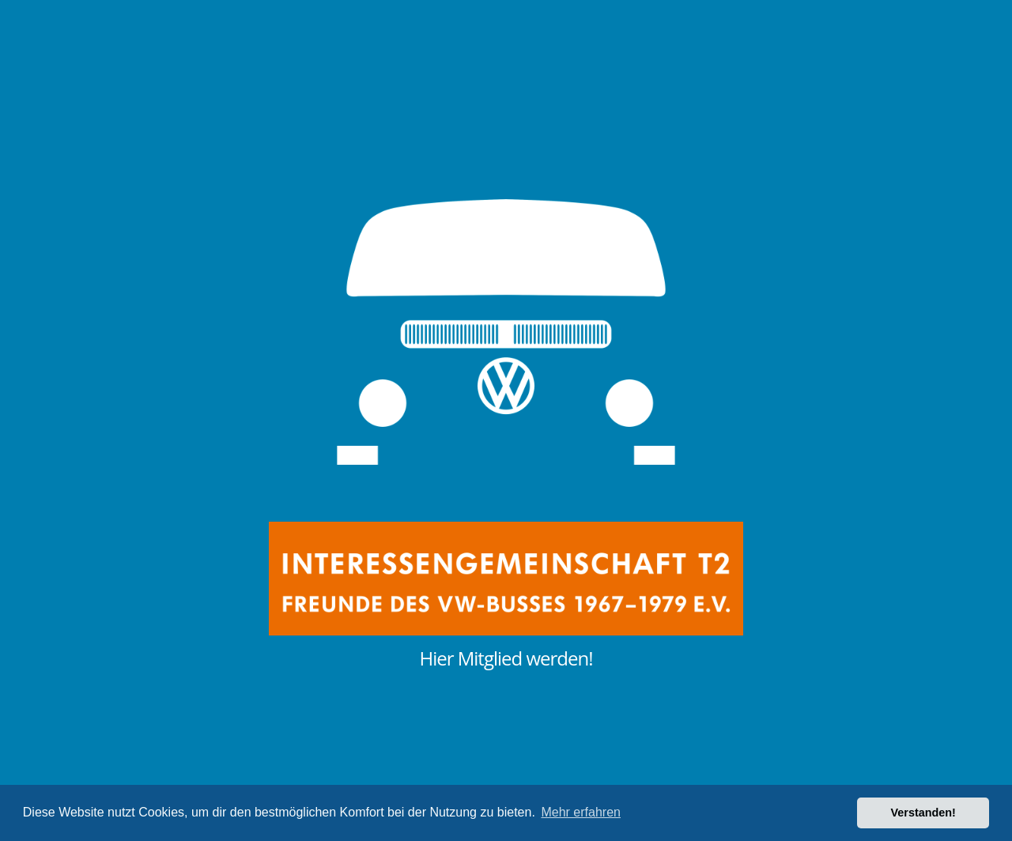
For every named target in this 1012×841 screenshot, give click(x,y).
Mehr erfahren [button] (581, 812)
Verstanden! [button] (923, 812)
